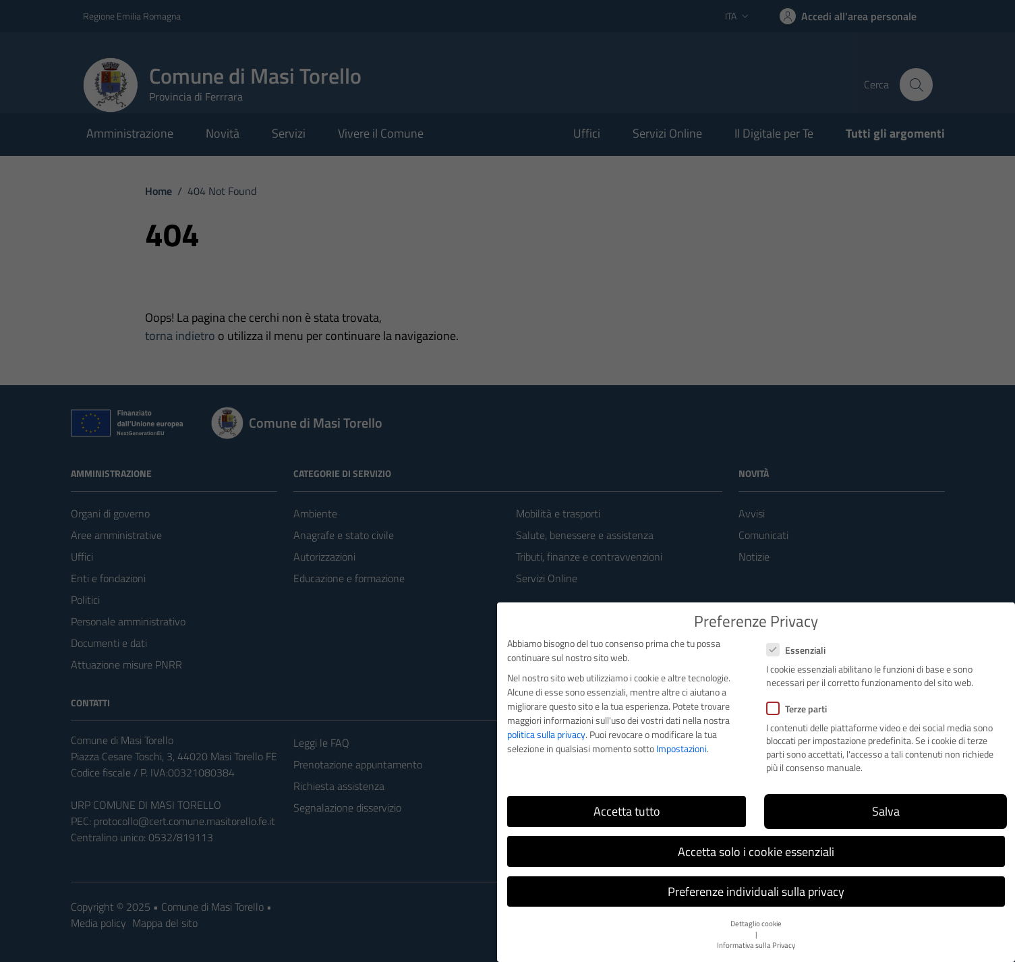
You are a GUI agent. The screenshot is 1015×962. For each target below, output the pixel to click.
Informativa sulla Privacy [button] (756, 945)
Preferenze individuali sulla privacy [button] (756, 891)
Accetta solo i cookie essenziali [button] (756, 852)
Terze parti (796, 709)
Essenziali (795, 650)
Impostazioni (681, 748)
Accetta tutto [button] (626, 811)
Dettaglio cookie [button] (756, 923)
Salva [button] (886, 811)
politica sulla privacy (546, 734)
